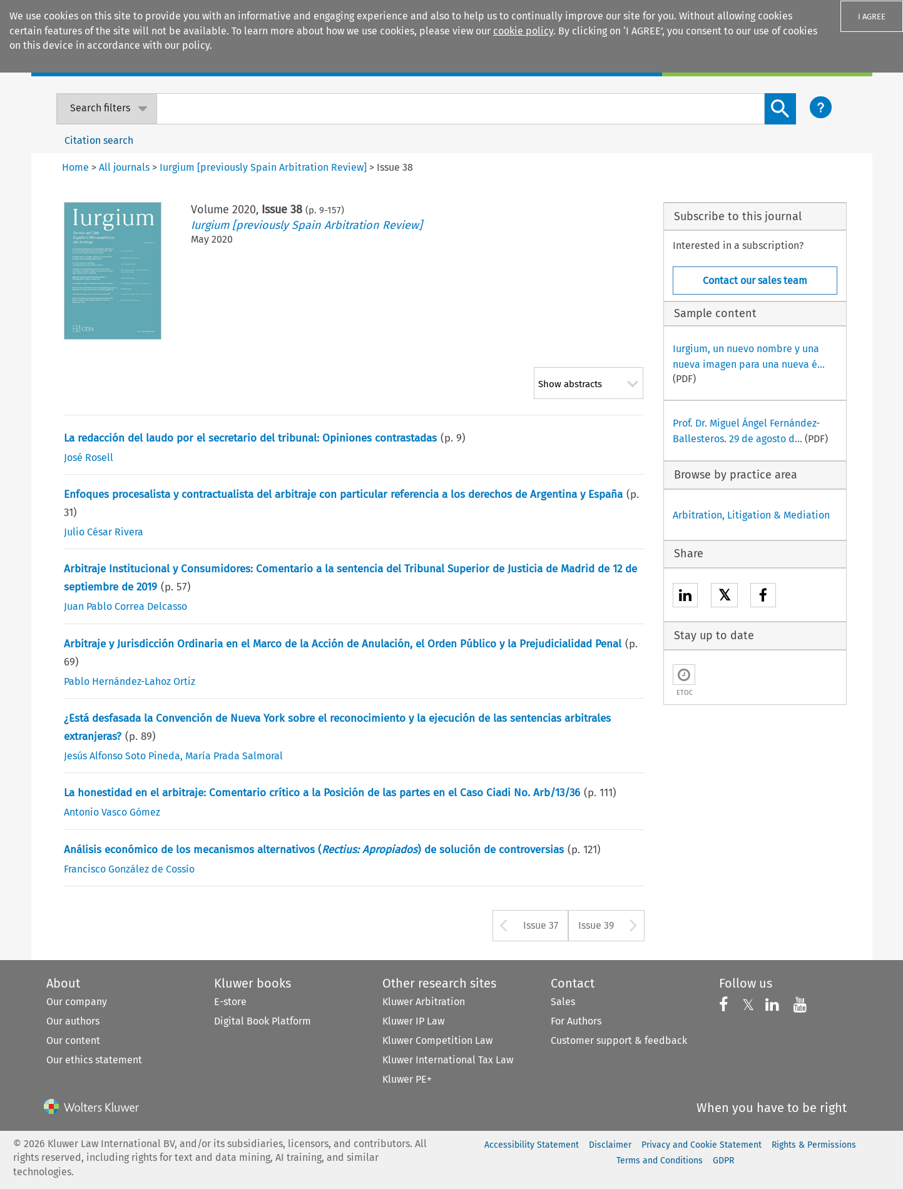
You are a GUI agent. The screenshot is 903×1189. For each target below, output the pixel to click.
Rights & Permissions (814, 1145)
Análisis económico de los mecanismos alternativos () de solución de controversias (314, 849)
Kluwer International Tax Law (447, 1060)
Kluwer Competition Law (437, 1040)
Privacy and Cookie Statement (701, 1145)
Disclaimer (610, 1145)
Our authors (72, 1021)
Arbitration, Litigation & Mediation (751, 515)
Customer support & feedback (619, 1040)
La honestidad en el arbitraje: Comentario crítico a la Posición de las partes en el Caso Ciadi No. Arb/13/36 (322, 792)
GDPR (723, 1160)
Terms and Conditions (659, 1160)
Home (75, 167)
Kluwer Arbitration (423, 1002)
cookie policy (523, 31)
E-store (230, 1002)
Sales (563, 1002)
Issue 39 (596, 925)
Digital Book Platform (262, 1021)
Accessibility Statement (531, 1145)
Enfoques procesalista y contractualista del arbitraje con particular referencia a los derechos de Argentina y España (343, 494)
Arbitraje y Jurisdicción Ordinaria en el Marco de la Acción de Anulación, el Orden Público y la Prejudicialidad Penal (342, 643)
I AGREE (871, 16)
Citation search (98, 140)
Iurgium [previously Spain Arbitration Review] (306, 225)
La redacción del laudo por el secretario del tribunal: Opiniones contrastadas (250, 438)
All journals (124, 167)
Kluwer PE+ (407, 1079)
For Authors (576, 1021)
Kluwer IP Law (413, 1021)
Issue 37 (540, 925)
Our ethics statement (94, 1060)
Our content (73, 1040)
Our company (76, 1002)
